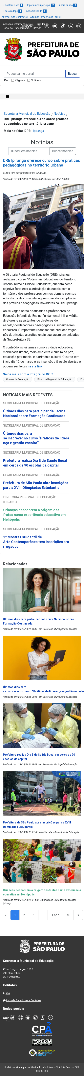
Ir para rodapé (12, 11)
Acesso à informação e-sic (18, 24)
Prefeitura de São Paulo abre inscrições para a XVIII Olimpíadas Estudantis (35, 485)
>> (68, 915)
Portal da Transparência (16, 28)
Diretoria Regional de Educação (54, 379)
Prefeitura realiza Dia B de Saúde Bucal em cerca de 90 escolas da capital (35, 462)
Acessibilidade (36, 11)
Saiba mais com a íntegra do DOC (28, 374)
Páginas (20, 80)
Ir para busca (68, 5)
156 (8, 993)
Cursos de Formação (17, 379)
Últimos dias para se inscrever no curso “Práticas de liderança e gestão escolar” (36, 438)
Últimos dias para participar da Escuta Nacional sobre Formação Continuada (34, 413)
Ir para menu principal (41, 5)
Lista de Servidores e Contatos (23, 1000)
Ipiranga (38, 131)
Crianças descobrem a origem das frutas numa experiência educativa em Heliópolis (34, 514)
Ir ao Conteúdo (13, 5)
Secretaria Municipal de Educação (27, 113)
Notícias (36, 80)
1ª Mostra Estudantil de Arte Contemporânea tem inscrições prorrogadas (36, 542)
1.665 (55, 915)
